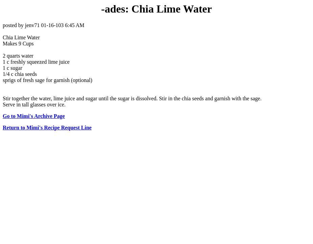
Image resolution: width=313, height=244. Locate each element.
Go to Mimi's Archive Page (34, 116)
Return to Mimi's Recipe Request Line (47, 127)
